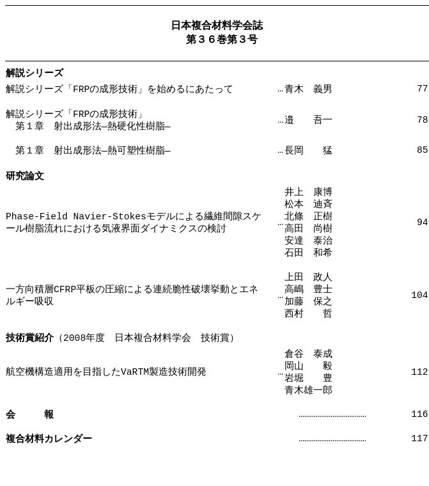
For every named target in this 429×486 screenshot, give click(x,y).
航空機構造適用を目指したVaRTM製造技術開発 (106, 402)
